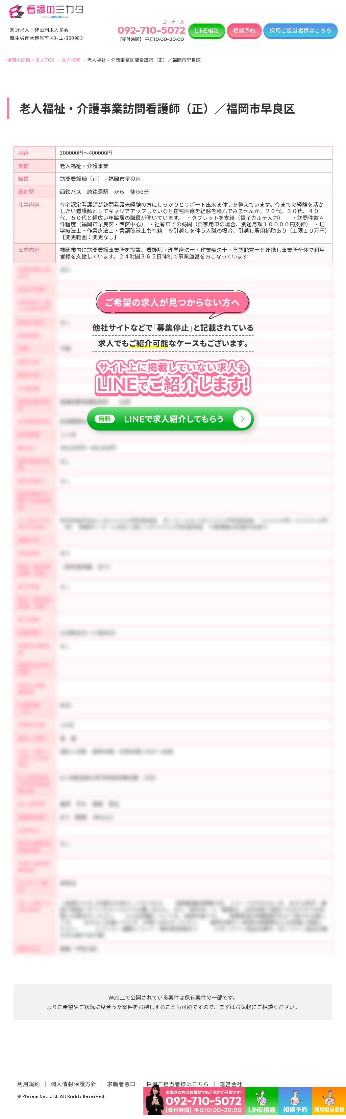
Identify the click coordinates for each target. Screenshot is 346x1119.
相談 (207, 30)
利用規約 (28, 1084)
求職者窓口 (121, 1084)
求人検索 (70, 59)
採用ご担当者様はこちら (300, 30)
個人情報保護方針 (74, 1084)
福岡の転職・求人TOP (30, 59)
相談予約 (244, 30)
